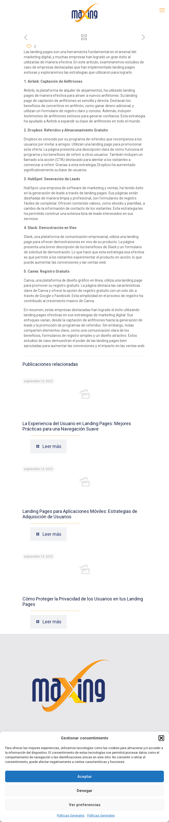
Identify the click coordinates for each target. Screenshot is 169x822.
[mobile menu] (162, 10)
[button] (161, 738)
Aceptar (84, 776)
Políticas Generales (70, 815)
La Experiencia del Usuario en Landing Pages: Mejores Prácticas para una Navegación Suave (77, 426)
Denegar (84, 790)
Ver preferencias (84, 804)
